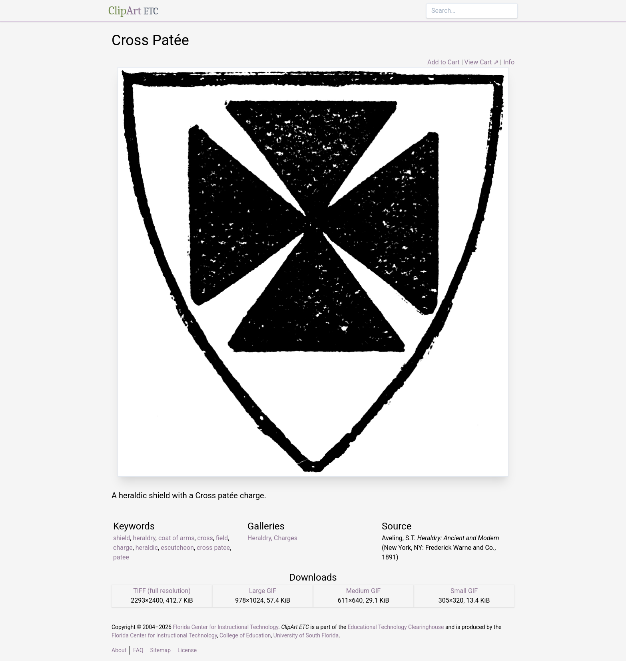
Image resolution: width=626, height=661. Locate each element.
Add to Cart (443, 62)
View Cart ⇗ (482, 62)
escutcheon (177, 547)
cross (205, 538)
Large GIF (262, 591)
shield (121, 538)
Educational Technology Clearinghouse (396, 627)
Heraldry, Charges (272, 538)
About (119, 650)
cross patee (213, 547)
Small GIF (464, 591)
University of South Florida (306, 635)
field (222, 538)
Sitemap (160, 650)
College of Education (245, 635)
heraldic (147, 547)
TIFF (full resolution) (162, 591)
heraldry (144, 538)
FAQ (138, 650)
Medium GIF (363, 591)
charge (123, 547)
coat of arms (176, 538)
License (187, 650)
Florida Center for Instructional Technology (225, 627)
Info (508, 62)
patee (121, 557)
